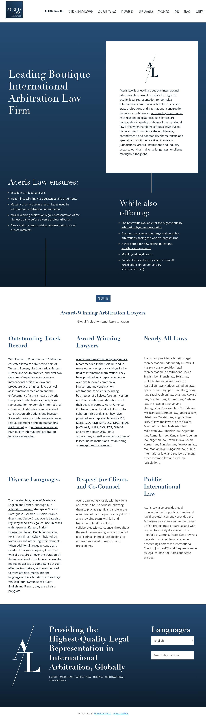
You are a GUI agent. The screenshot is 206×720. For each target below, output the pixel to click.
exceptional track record (96, 445)
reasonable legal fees (140, 118)
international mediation (27, 391)
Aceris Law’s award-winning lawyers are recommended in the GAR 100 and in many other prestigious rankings (102, 363)
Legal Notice (120, 713)
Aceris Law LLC (102, 713)
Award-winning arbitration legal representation (41, 215)
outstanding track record (167, 113)
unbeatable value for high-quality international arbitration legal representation (33, 431)
